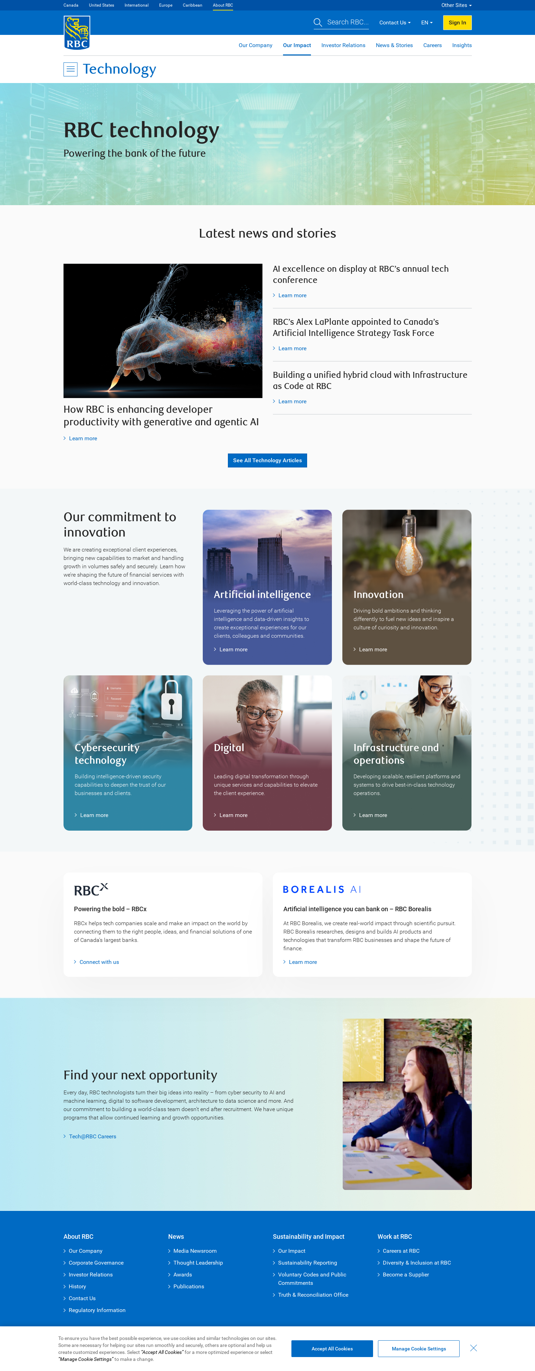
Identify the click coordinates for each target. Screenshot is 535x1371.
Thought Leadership (198, 1262)
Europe (165, 5)
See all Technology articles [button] (267, 460)
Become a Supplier (406, 1274)
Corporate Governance (96, 1262)
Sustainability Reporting (307, 1262)
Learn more (83, 438)
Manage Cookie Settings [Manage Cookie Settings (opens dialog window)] (419, 1348)
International (137, 5)
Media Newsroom (195, 1251)
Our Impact (297, 45)
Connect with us (99, 962)
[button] (341, 23)
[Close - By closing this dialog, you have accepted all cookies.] (473, 1347)
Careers (432, 45)
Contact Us (82, 1298)
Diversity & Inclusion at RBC (417, 1262)
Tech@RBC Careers (92, 1136)
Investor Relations (343, 45)
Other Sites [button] (454, 5)
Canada (71, 5)
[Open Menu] (70, 69)
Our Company (256, 45)
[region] (267, 1348)
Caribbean (192, 5)
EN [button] (424, 22)
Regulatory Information (97, 1310)
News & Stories (394, 45)
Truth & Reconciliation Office (313, 1294)
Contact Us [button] (392, 22)
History (77, 1286)
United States (101, 5)
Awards (182, 1274)
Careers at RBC (401, 1251)
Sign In (457, 22)
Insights (462, 45)
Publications (188, 1286)
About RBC (223, 5)
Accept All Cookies (332, 1348)
